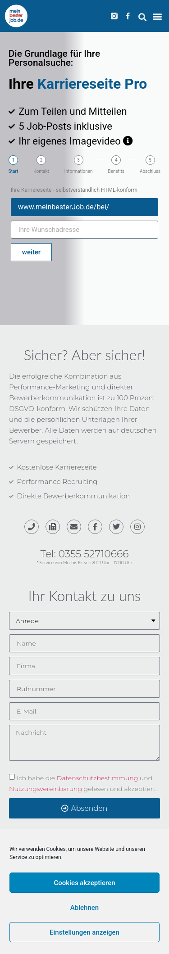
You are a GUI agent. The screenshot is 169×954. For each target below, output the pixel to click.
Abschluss (150, 171)
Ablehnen (84, 908)
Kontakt (41, 171)
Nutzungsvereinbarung (45, 788)
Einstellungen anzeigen (84, 932)
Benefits (116, 171)
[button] (142, 17)
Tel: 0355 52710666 (85, 554)
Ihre (23, 83)
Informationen (78, 171)
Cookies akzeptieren (84, 883)
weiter (31, 252)
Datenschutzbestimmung (97, 777)
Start (13, 171)
